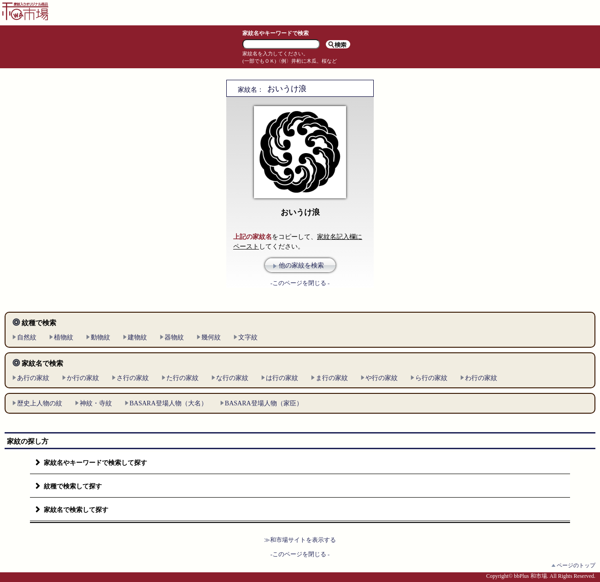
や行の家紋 (381, 377)
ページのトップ (576, 565)
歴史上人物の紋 (39, 403)
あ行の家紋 (33, 377)
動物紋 (100, 337)
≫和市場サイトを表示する (300, 540)
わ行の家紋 (481, 377)
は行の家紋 (282, 377)
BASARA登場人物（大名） (168, 403)
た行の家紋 (182, 377)
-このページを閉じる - (300, 283)
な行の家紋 (232, 377)
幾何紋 (211, 337)
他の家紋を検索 (301, 265)
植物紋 (63, 337)
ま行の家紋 (332, 377)
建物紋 (137, 337)
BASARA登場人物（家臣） (264, 403)
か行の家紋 (83, 377)
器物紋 (174, 337)
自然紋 (26, 337)
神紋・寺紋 (96, 403)
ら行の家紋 (431, 377)
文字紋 (248, 337)
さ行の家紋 (133, 377)
